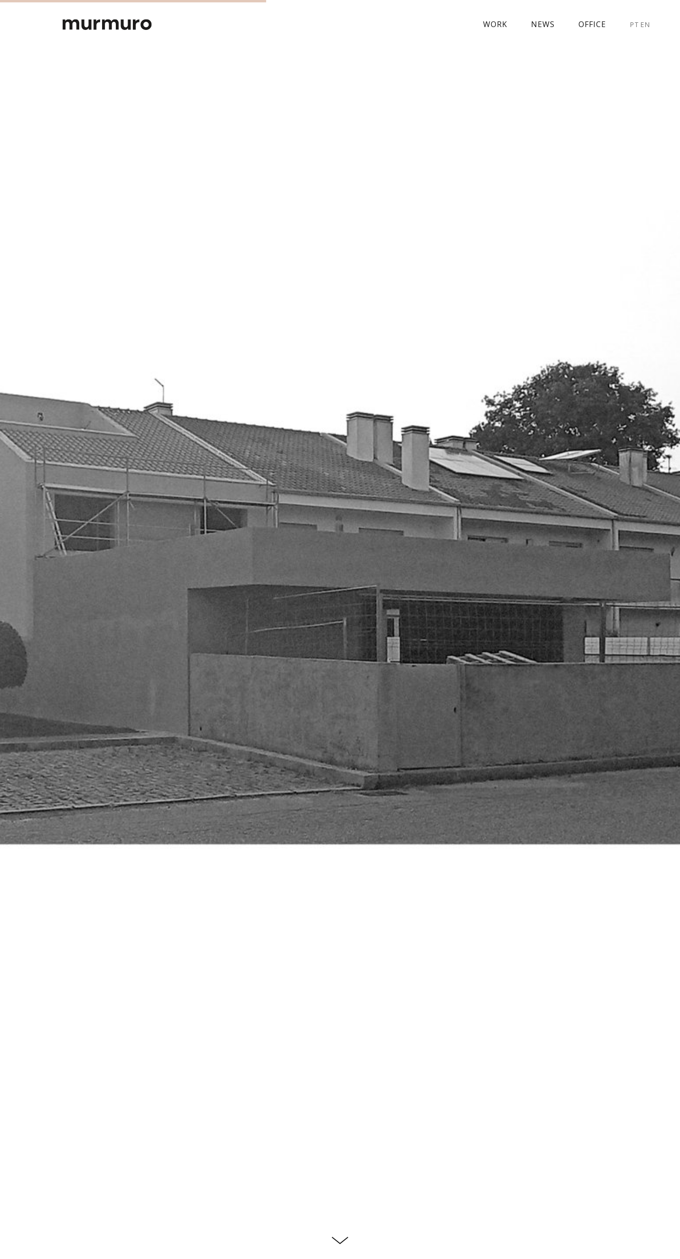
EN (645, 24)
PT (634, 24)
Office (592, 24)
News (543, 24)
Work (495, 24)
